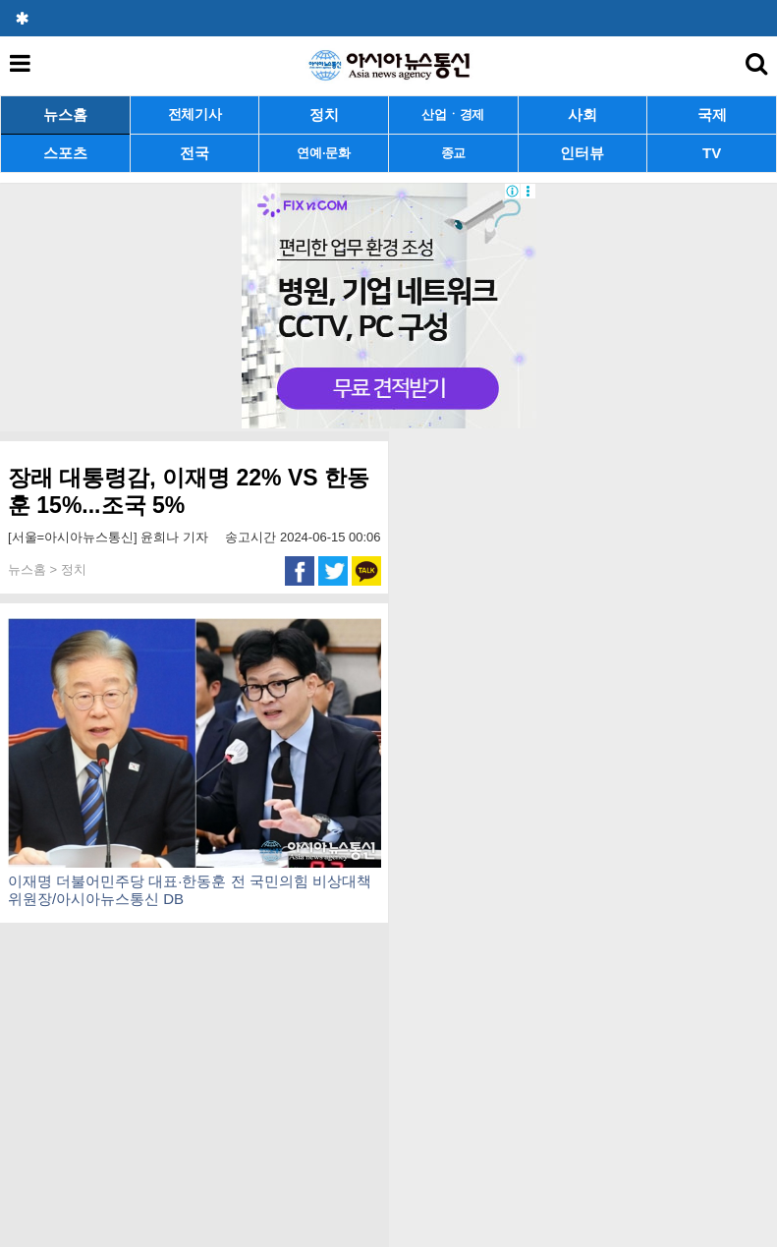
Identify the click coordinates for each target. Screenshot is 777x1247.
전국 (194, 152)
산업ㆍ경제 (452, 114)
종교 (453, 152)
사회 (582, 114)
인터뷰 (582, 152)
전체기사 (195, 114)
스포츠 (65, 152)
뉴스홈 (65, 114)
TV (711, 152)
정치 (324, 114)
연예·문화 (323, 152)
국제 (712, 114)
